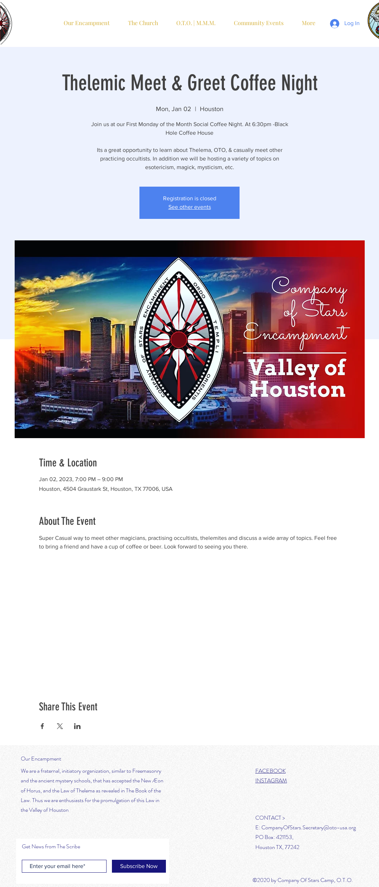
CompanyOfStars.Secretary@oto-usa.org (308, 827)
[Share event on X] (59, 726)
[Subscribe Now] (139, 866)
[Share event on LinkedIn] (77, 726)
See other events (189, 207)
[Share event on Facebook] (42, 726)
